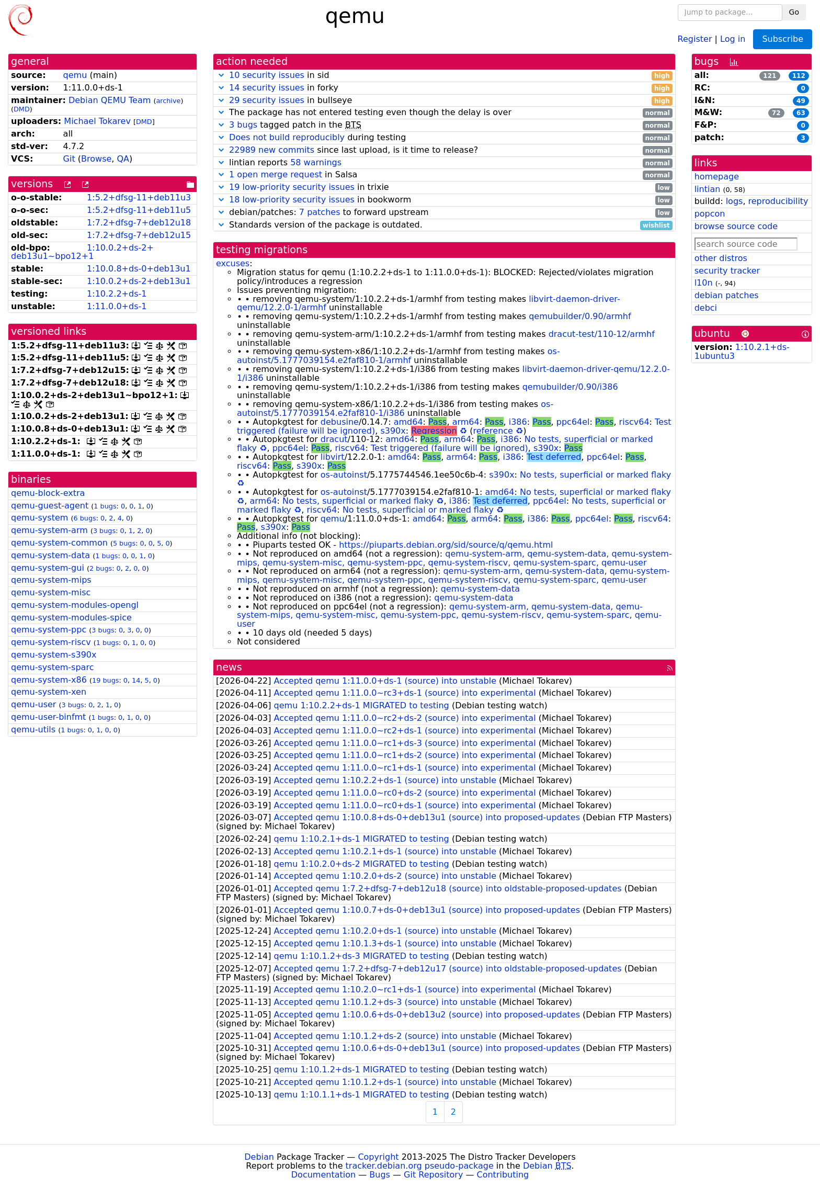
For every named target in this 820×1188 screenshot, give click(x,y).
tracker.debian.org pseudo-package (420, 1166)
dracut (334, 439)
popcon (709, 214)
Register (695, 38)
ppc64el (573, 422)
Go (794, 12)
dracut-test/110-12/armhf (602, 334)
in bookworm (444, 200)
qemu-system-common (59, 543)
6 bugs (84, 518)
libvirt (333, 457)
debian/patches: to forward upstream (444, 212)
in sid (444, 75)
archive (168, 101)
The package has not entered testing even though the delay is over (444, 112)
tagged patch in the (444, 125)
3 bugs (104, 531)
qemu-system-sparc (52, 667)
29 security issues (266, 100)
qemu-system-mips (51, 580)
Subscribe (782, 39)
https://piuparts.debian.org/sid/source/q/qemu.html (446, 545)
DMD (22, 109)
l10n (703, 283)
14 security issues (266, 88)
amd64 (408, 422)
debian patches (726, 295)
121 (769, 76)
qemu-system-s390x (53, 655)
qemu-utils (33, 729)
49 (800, 101)
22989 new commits (271, 150)
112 (798, 76)
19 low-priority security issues (292, 187)
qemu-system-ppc (48, 630)
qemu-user (33, 704)
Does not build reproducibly (287, 137)
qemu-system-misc (50, 592)
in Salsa (444, 175)
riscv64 (634, 422)
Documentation (323, 1175)
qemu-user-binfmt (48, 717)
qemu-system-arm (49, 530)
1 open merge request (275, 174)
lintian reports (444, 163)
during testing (444, 137)
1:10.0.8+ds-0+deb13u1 (139, 269)
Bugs (379, 1175)
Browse (96, 159)
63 (800, 113)
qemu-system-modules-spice (71, 618)
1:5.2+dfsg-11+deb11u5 (139, 210)
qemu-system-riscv (51, 642)
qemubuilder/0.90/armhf (580, 316)
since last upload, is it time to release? (444, 150)
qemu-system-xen (48, 692)
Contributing (503, 1175)
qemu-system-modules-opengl (75, 605)
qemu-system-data (50, 555)
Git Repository (433, 1175)
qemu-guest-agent (49, 506)
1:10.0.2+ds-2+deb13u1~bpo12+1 (82, 252)
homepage (716, 177)
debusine (340, 422)
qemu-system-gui (47, 568)
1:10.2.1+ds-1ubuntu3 (742, 351)
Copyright (378, 1157)
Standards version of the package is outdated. (444, 225)
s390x (392, 431)
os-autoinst (344, 475)
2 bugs (100, 568)
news (229, 667)
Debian (259, 1157)
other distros (720, 258)
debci (705, 308)
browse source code (736, 226)
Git (69, 159)
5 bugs (124, 543)
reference (493, 431)
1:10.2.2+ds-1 (116, 294)
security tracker (727, 271)
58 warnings (315, 162)
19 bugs (105, 680)
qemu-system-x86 (49, 680)
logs (734, 201)
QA (123, 159)
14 (136, 680)
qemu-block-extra (48, 493)
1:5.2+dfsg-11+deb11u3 (139, 197)
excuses (232, 263)
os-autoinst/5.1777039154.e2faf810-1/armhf (398, 355)
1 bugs (105, 506)
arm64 (466, 422)
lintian (707, 189)
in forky (444, 88)
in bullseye (444, 100)
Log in (732, 38)
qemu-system (39, 518)
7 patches (319, 212)
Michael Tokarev (97, 121)
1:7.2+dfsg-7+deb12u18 (139, 223)
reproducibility (778, 201)
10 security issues (266, 75)
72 (776, 113)
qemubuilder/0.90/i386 (570, 387)
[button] (221, 75)
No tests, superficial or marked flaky (595, 475)
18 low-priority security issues (292, 200)
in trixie (444, 187)
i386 (518, 422)
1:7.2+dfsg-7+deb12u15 (139, 235)
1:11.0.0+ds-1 (116, 306)
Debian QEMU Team (110, 100)
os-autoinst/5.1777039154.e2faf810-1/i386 (395, 408)
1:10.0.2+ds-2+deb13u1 (139, 281)
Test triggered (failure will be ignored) (449, 448)
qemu (75, 75)
